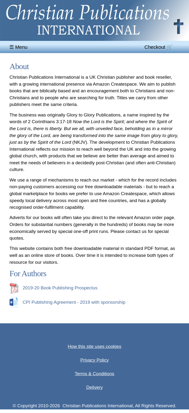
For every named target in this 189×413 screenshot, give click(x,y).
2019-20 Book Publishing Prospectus (53, 287)
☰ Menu (19, 47)
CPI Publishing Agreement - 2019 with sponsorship (67, 302)
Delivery (94, 387)
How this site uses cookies (94, 346)
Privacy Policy (94, 360)
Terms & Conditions (94, 373)
